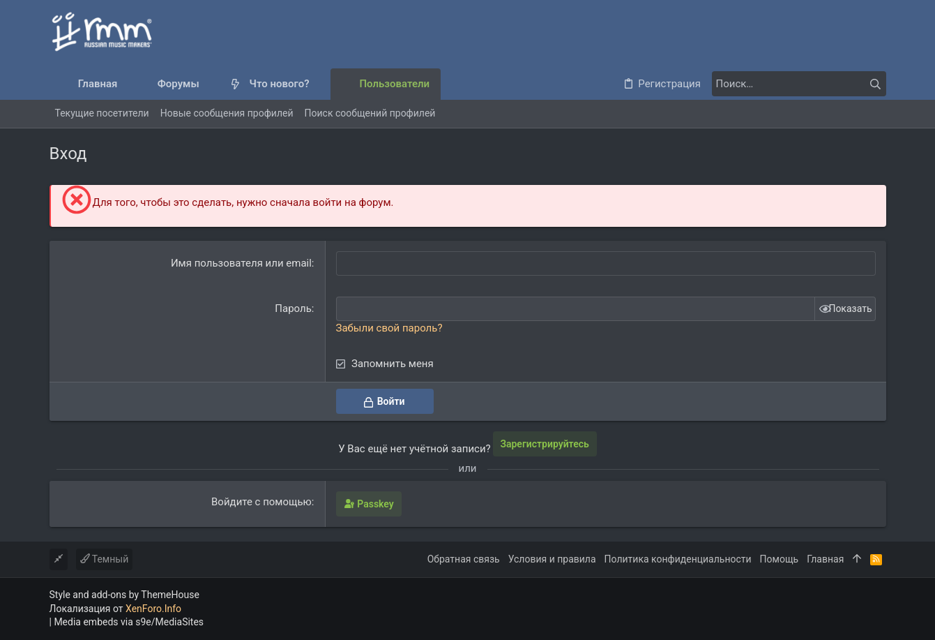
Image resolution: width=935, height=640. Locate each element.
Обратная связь (463, 559)
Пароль (293, 308)
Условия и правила (552, 559)
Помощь (779, 559)
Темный (104, 559)
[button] (211, 84)
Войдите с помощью (261, 502)
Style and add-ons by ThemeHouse (124, 594)
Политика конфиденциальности (678, 559)
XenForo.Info (153, 608)
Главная (825, 559)
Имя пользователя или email (241, 263)
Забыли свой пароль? (389, 328)
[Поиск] (799, 83)
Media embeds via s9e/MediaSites (129, 621)
